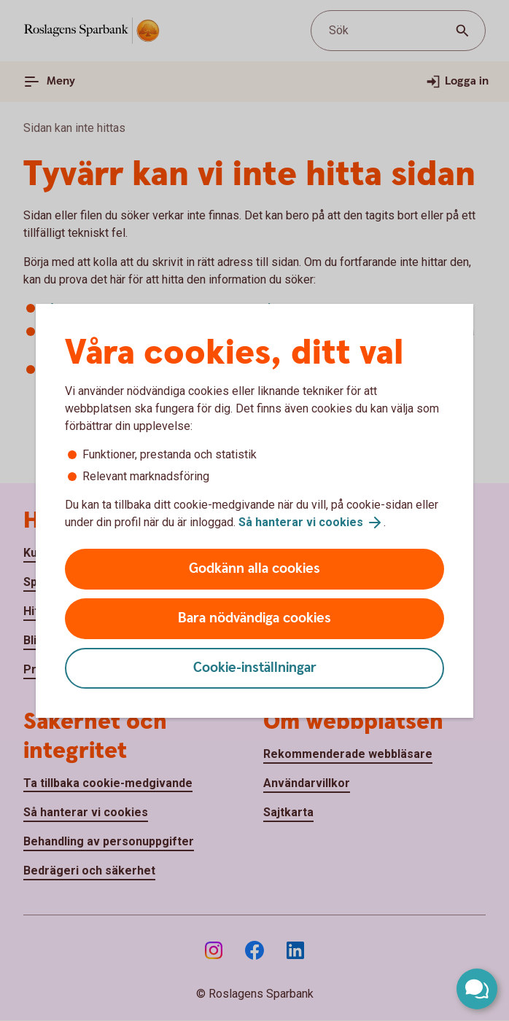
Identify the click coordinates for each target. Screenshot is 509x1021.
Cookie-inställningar (254, 668)
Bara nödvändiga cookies (254, 618)
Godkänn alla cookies (254, 569)
